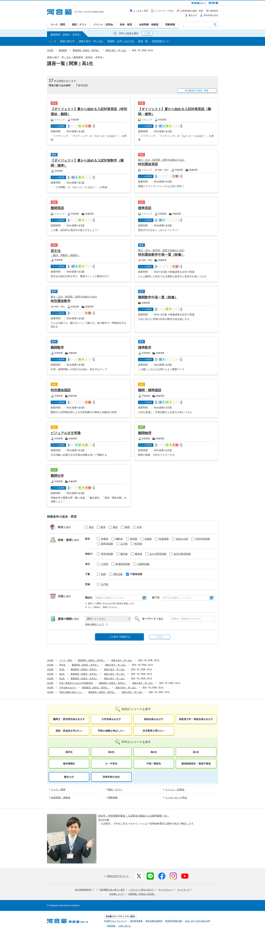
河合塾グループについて (115, 921)
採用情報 (111, 926)
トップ (52, 41)
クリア (160, 637)
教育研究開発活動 (173, 921)
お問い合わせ (124, 926)
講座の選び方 (67, 41)
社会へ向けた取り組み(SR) (197, 921)
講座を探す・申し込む (91, 41)
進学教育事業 (136, 921)
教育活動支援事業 (154, 921)
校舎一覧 (143, 41)
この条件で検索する (119, 636)
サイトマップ (183, 889)
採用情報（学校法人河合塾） (142, 894)
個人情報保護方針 (84, 889)
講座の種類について (96, 624)
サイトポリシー (165, 889)
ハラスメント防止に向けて (141, 889)
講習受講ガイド (160, 41)
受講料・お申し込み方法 (120, 41)
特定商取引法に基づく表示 (112, 889)
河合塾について (116, 894)
